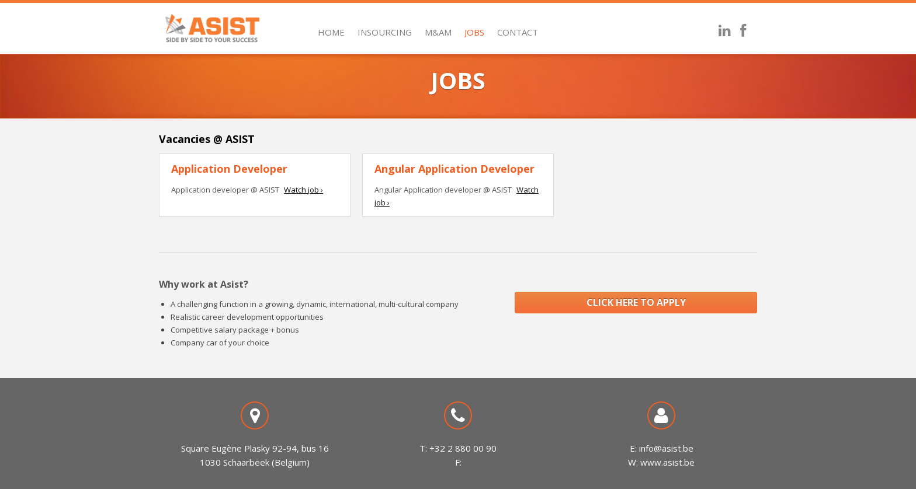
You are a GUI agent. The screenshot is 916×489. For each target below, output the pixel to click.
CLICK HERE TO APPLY (636, 302)
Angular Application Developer (454, 169)
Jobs (474, 32)
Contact (517, 32)
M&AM (438, 32)
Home (331, 32)
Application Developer (229, 169)
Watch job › (303, 189)
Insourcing (385, 32)
